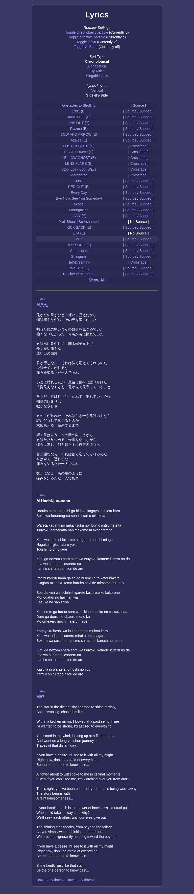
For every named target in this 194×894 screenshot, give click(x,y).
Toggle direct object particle (86, 32)
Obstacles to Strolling (78, 105)
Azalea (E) (78, 140)
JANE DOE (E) (79, 117)
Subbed (145, 111)
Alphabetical (97, 66)
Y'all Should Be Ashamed (79, 222)
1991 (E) (79, 111)
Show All (97, 280)
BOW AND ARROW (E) (78, 134)
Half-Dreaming (78, 262)
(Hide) (40, 299)
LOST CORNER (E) (78, 146)
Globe (78, 204)
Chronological (97, 61)
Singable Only (97, 76)
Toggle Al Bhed (86, 47)
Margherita (78, 175)
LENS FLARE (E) (78, 163)
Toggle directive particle (86, 37)
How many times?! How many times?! (65, 880)
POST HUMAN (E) (78, 152)
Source (138, 105)
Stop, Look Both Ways (78, 169)
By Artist (96, 71)
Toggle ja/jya (86, 42)
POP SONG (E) (79, 245)
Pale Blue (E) (78, 268)
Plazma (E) (78, 129)
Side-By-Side (97, 95)
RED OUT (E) (78, 187)
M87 (78, 239)
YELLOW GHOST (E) (79, 158)
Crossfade (138, 146)
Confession (79, 251)
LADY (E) (78, 216)
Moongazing (78, 210)
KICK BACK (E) (78, 227)
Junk (79, 181)
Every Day (79, 193)
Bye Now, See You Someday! (79, 198)
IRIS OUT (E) (78, 123)
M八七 (42, 305)
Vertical (97, 90)
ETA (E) (79, 233)
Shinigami (78, 256)
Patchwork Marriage (79, 274)
